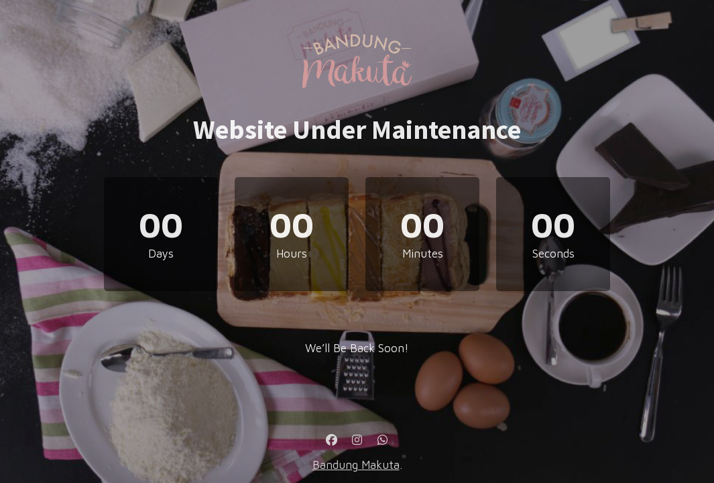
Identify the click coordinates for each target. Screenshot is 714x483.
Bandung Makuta (356, 465)
